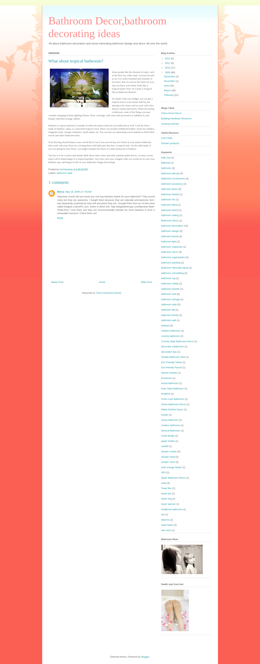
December (170, 76)
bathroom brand (169, 210)
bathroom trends (170, 315)
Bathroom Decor (170, 220)
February (169, 95)
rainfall (164, 446)
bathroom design (170, 231)
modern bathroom (170, 425)
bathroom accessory (172, 183)
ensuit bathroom (169, 383)
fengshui (165, 393)
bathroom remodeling (172, 273)
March (167, 90)
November (170, 81)
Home (102, 282)
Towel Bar (166, 488)
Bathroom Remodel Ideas (174, 267)
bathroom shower (170, 288)
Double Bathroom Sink (173, 357)
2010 (168, 67)
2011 (168, 63)
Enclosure (166, 378)
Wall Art (165, 519)
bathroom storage (170, 299)
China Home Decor (171, 113)
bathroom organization (173, 257)
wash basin (167, 525)
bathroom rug (168, 278)
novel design (168, 435)
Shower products (170, 143)
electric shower (169, 372)
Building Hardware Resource (176, 118)
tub (163, 514)
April (167, 85)
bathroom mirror (169, 252)
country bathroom (170, 336)
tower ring (166, 498)
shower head (168, 456)
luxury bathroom (169, 420)
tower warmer (168, 504)
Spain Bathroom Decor (173, 477)
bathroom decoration (172, 225)
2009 (168, 72)
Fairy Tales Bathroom (172, 388)
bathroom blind (169, 204)
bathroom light (168, 241)
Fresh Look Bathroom (172, 399)
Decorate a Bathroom (172, 346)
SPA (163, 472)
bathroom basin (169, 189)
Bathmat (165, 162)
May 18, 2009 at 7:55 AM (78, 191)
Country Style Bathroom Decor (177, 341)
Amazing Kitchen (170, 123)
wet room (166, 530)
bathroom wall (168, 320)
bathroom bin (168, 199)
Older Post (146, 282)
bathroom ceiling (170, 215)
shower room (168, 462)
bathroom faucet (170, 236)
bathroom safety (169, 283)
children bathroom (170, 330)
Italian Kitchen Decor (172, 409)
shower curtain (169, 451)
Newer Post (57, 282)
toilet (163, 483)
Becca (60, 191)
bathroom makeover (172, 246)
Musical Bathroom (170, 430)
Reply (60, 218)
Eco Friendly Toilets (171, 362)
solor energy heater (171, 467)
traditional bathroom (171, 509)
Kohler (164, 414)
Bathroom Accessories (173, 178)
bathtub (165, 325)
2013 (168, 58)
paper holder (168, 441)
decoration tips (169, 351)
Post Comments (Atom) (109, 293)
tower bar (166, 493)
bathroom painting (170, 262)
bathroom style (64, 173)
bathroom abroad (170, 173)
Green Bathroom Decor (173, 404)
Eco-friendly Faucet (171, 367)
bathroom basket (170, 194)
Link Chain (166, 138)
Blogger (145, 656)
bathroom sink (168, 294)
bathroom (166, 168)
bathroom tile (168, 309)
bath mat (166, 157)
